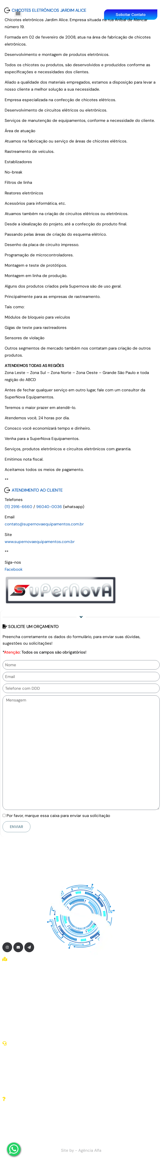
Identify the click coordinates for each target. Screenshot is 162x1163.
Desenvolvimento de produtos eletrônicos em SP (52, 1033)
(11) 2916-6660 (18, 506)
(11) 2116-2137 (18, 1082)
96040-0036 (49, 506)
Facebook (14, 569)
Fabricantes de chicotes (28, 1000)
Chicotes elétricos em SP (29, 987)
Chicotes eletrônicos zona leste (35, 993)
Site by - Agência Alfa (81, 1150)
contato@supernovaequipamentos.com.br (44, 524)
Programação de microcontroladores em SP (46, 1026)
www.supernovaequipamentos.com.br (40, 541)
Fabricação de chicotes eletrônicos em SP (45, 1006)
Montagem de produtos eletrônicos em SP (45, 1020)
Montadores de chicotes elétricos (37, 1013)
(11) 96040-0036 (22, 1088)
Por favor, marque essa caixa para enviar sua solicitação (58, 815)
